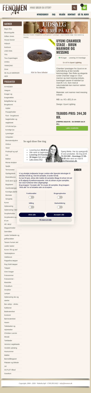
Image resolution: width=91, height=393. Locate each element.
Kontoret (7, 315)
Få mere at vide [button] (45, 220)
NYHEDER (8, 87)
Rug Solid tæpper (11, 264)
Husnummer (9, 351)
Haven (6, 322)
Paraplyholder (10, 112)
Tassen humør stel (11, 242)
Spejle (7, 166)
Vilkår (62, 14)
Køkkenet (7, 308)
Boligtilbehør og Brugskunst (43, 35)
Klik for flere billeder (39, 72)
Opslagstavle (10, 173)
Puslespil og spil (11, 151)
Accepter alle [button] (59, 215)
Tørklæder (8, 340)
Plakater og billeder (11, 363)
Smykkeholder (9, 213)
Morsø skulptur (11, 162)
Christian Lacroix (10, 333)
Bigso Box (8, 29)
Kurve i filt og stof (10, 250)
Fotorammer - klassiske (9, 280)
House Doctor (9, 40)
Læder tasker (9, 246)
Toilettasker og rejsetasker (9, 328)
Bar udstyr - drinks (11, 304)
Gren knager (9, 272)
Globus (8, 144)
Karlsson (7, 47)
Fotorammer (9, 275)
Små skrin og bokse (12, 181)
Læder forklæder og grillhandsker (11, 237)
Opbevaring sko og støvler (11, 298)
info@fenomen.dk (69, 161)
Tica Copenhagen (11, 58)
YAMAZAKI (8, 65)
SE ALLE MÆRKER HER (11, 74)
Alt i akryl (7, 224)
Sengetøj (8, 199)
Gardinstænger (11, 188)
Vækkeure (8, 257)
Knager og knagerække (9, 95)
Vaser (7, 148)
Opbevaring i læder (11, 210)
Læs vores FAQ (36, 160)
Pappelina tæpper (11, 261)
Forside (32, 35)
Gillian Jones (9, 36)
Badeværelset (9, 311)
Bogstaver (9, 184)
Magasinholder (9, 228)
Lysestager (56, 35)
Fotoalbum (8, 286)
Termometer (10, 170)
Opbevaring (8, 206)
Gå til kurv (83, 14)
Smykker (7, 290)
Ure (6, 155)
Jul (5, 366)
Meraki (6, 337)
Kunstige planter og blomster (12, 193)
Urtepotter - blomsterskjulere (11, 138)
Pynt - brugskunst (12, 116)
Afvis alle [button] (32, 215)
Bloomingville (9, 33)
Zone (6, 69)
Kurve (6, 203)
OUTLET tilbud (10, 370)
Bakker (8, 159)
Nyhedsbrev (42, 14)
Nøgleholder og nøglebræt (11, 121)
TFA (5, 55)
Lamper (7, 293)
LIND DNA (8, 51)
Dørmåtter (8, 232)
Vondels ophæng (10, 348)
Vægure (7, 90)
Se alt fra (72, 63)
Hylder (7, 108)
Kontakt (71, 14)
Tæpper (7, 268)
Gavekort (7, 373)
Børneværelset (9, 319)
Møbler (7, 355)
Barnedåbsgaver (10, 359)
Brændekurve (10, 177)
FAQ (53, 14)
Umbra (6, 62)
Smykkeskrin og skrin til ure (12, 219)
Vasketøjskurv (9, 253)
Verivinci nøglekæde (12, 344)
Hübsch (7, 43)
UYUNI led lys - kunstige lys (11, 128)
